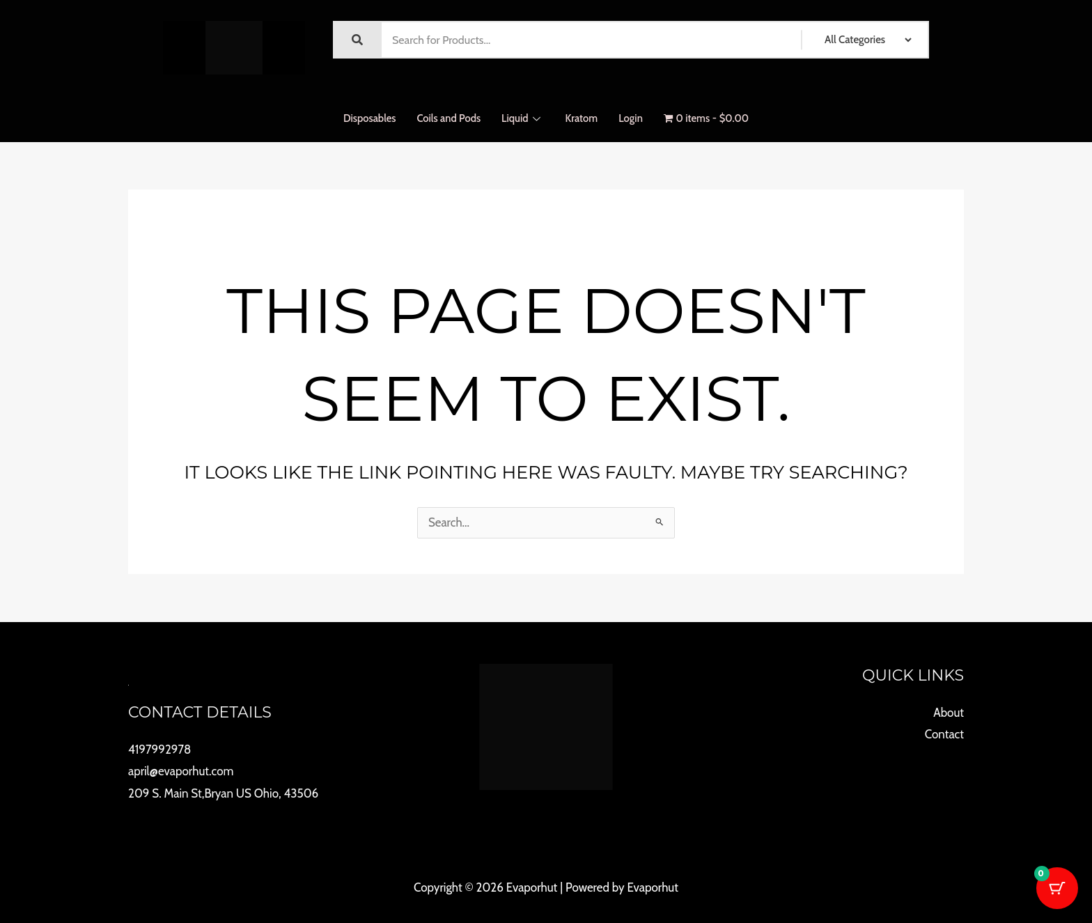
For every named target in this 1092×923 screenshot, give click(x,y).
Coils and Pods (447, 118)
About (948, 713)
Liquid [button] (520, 118)
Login (631, 118)
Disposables (368, 118)
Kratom (582, 118)
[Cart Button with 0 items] (1057, 888)
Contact (944, 734)
